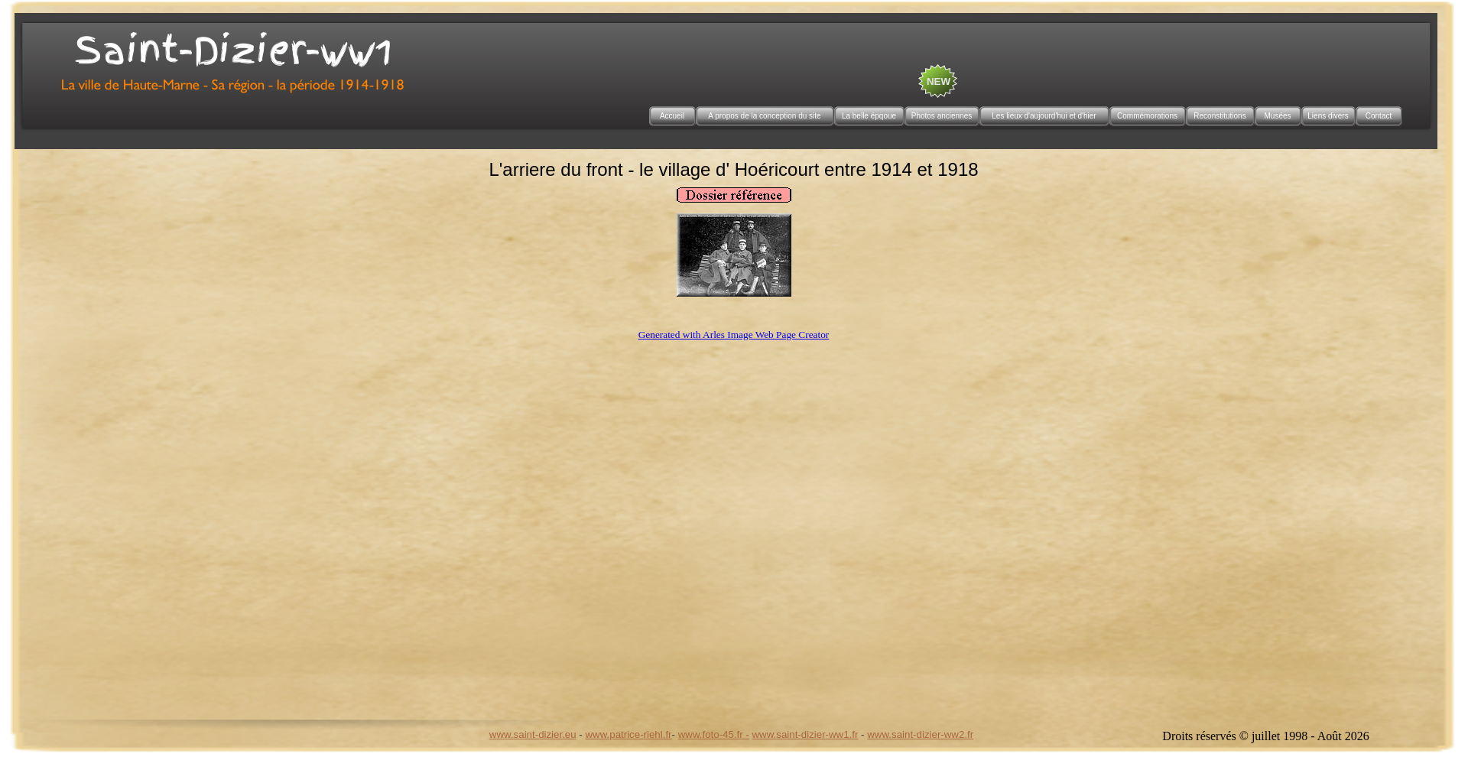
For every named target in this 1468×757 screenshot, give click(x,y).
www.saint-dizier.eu (532, 734)
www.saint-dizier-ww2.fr (920, 734)
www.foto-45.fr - (713, 734)
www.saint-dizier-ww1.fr (805, 734)
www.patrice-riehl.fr (628, 734)
